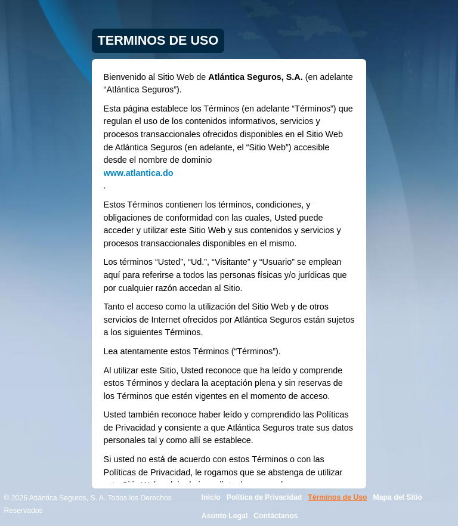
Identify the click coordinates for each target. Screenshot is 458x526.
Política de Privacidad (264, 497)
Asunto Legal (225, 516)
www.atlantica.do (139, 173)
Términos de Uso (337, 497)
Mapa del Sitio (397, 497)
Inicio (211, 497)
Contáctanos (275, 516)
